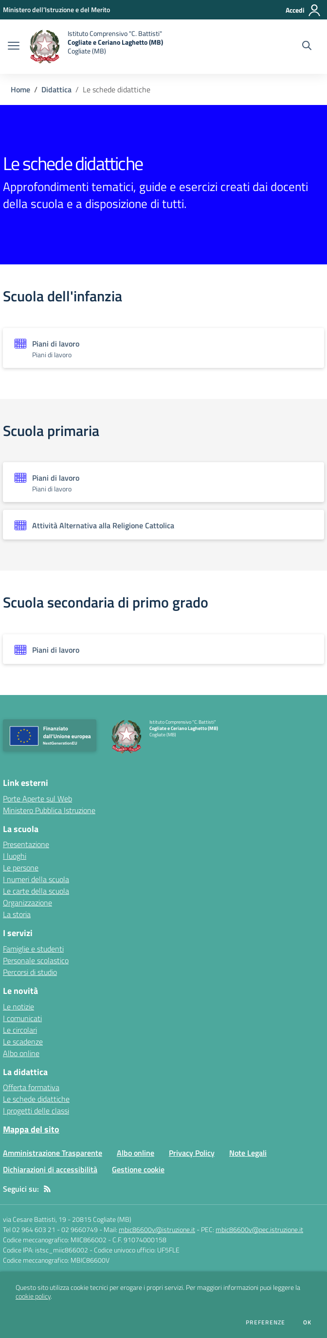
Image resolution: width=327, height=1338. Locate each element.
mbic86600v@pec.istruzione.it (259, 1229)
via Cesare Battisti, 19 (34, 1219)
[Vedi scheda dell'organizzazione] (163, 348)
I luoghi (14, 856)
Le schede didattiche (36, 1099)
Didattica (56, 89)
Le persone (20, 867)
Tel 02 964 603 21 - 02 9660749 (50, 1229)
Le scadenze (23, 1041)
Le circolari (20, 1030)
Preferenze (265, 1322)
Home (20, 89)
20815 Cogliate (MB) (101, 1219)
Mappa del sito (31, 1129)
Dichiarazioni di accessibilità (50, 1169)
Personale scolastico (36, 960)
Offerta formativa (31, 1087)
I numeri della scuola (36, 879)
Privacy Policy (192, 1153)
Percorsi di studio (30, 972)
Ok (307, 1322)
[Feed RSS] (47, 1188)
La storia (17, 914)
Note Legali (248, 1153)
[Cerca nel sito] (306, 46)
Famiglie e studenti (33, 949)
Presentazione (26, 844)
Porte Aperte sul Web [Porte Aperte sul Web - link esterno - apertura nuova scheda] (37, 798)
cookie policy (33, 1296)
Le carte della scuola (36, 891)
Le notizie (18, 1006)
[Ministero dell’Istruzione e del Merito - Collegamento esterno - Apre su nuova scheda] (56, 9)
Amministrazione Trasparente (52, 1153)
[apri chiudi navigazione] (13, 46)
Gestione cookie (138, 1169)
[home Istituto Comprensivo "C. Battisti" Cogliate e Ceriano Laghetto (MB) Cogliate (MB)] (96, 46)
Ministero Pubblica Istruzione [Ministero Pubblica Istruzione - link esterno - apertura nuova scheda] (49, 810)
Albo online (21, 1053)
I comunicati (22, 1018)
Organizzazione (27, 902)
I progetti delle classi (36, 1110)
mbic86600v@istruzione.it (157, 1229)
